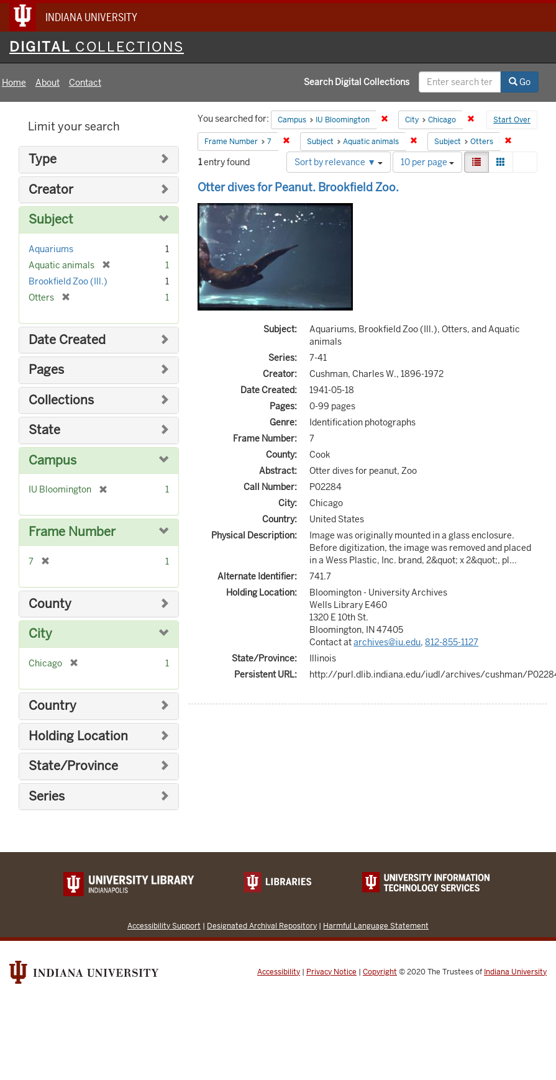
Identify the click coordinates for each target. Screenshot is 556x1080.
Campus (52, 460)
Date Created (67, 340)
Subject (51, 219)
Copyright (380, 972)
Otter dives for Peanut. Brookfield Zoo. (298, 187)
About (47, 82)
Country (52, 706)
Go (520, 82)
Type (43, 159)
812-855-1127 (451, 642)
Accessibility (278, 972)
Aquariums (51, 249)
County (50, 604)
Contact (85, 82)
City (40, 634)
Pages (46, 370)
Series (47, 796)
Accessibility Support (164, 925)
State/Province (73, 766)
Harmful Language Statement (376, 925)
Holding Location (78, 736)
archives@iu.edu (387, 642)
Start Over (512, 120)
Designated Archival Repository (262, 925)
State (44, 430)
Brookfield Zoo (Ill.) (68, 281)
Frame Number (72, 532)
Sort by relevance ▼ (338, 162)
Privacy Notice (331, 972)
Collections (61, 400)
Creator (51, 189)
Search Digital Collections (356, 82)
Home (14, 82)
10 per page (427, 162)
